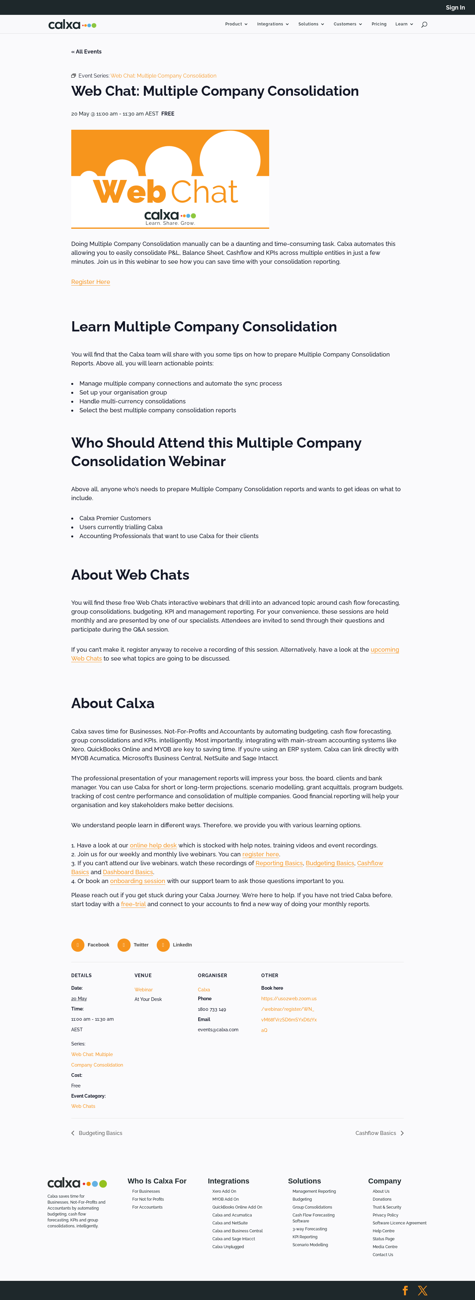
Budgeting (302, 1199)
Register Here (90, 281)
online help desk (153, 845)
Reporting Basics (279, 863)
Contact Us (383, 1254)
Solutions (309, 24)
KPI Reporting (305, 1237)
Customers (345, 24)
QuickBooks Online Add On (237, 1207)
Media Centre (385, 1247)
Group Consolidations (312, 1207)
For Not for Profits (148, 1199)
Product (233, 24)
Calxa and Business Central (237, 1231)
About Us (381, 1191)
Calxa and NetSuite (230, 1223)
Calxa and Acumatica (232, 1215)
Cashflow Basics (376, 1133)
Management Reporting (314, 1191)
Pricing (379, 24)
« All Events (86, 52)
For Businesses (146, 1191)
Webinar (144, 989)
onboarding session (137, 880)
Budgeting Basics (330, 863)
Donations (382, 1199)
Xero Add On (224, 1191)
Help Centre (384, 1231)
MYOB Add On (225, 1199)
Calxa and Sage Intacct (233, 1239)
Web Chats (83, 1106)
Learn (402, 24)
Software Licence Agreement (400, 1223)
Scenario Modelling (310, 1245)
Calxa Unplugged (228, 1247)
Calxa (204, 989)
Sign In (455, 8)
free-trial (133, 904)
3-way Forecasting (310, 1229)
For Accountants (147, 1207)
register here (260, 854)
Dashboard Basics (128, 872)
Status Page (384, 1239)
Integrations (270, 24)
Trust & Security (387, 1207)
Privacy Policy (385, 1215)
